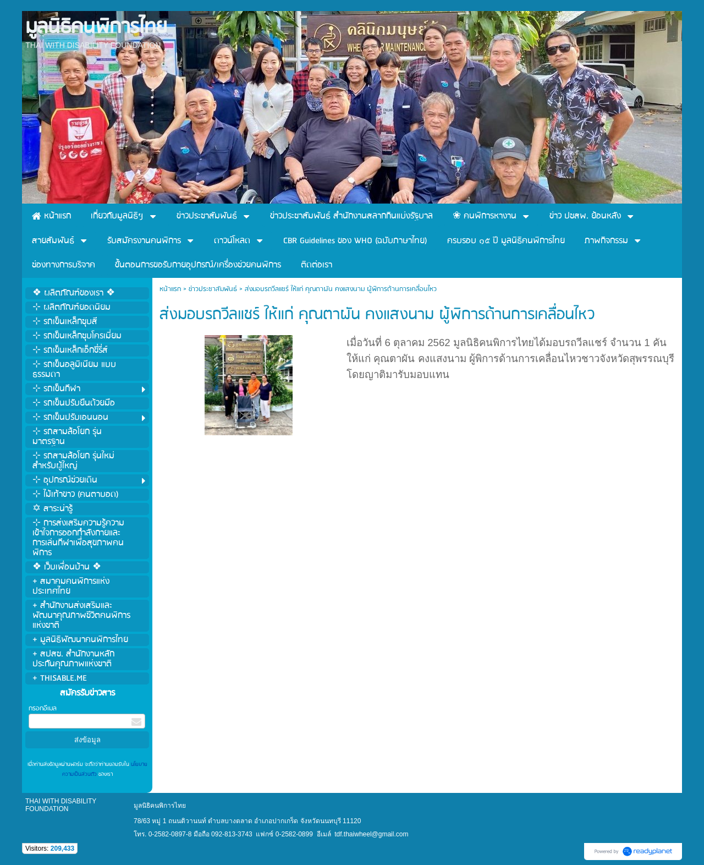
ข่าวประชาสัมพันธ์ (213, 289)
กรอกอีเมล (43, 708)
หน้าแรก (170, 289)
